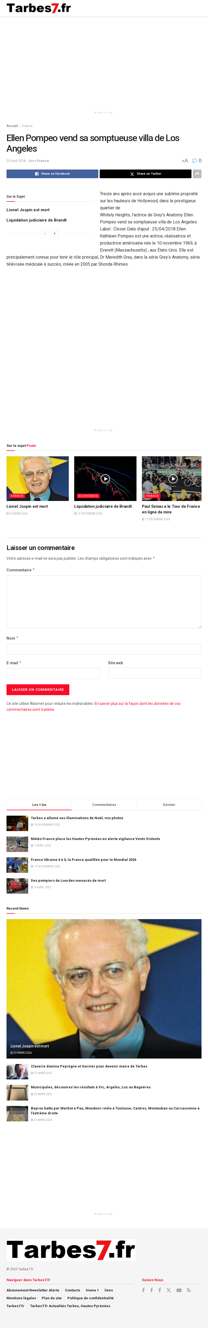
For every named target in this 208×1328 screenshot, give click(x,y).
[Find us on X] (168, 1290)
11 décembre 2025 (156, 519)
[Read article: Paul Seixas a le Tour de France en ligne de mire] (173, 478)
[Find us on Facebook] (143, 1290)
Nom (12, 638)
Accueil (12, 126)
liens (109, 1290)
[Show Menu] (196, 8)
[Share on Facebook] (52, 174)
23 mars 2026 (17, 513)
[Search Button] (185, 8)
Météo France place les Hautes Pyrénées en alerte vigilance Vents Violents (95, 839)
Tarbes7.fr (15, 1306)
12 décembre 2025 (88, 513)
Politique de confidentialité (90, 1298)
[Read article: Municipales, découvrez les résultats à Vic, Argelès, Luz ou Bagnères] (17, 1092)
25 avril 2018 (16, 161)
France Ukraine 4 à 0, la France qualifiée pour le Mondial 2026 (83, 860)
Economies (88, 496)
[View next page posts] (55, 233)
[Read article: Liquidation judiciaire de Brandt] (105, 478)
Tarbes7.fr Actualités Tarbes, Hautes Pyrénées (70, 1306)
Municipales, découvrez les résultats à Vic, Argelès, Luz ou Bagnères (91, 1087)
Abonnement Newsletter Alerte (32, 1290)
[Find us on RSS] (189, 1290)
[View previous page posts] (45, 233)
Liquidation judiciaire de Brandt (36, 220)
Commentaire (20, 570)
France (27, 126)
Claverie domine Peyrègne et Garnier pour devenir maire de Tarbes (89, 1066)
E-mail (14, 663)
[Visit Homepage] (38, 8)
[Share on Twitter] (145, 174)
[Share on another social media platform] (197, 174)
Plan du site (52, 1298)
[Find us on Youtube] (179, 1290)
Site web (115, 663)
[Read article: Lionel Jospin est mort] (37, 478)
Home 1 (92, 1290)
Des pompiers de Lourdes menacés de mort (68, 880)
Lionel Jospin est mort (28, 209)
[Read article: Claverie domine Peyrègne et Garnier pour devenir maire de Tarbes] (17, 1071)
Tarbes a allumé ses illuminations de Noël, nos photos (77, 818)
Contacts (72, 1290)
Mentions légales (21, 1298)
